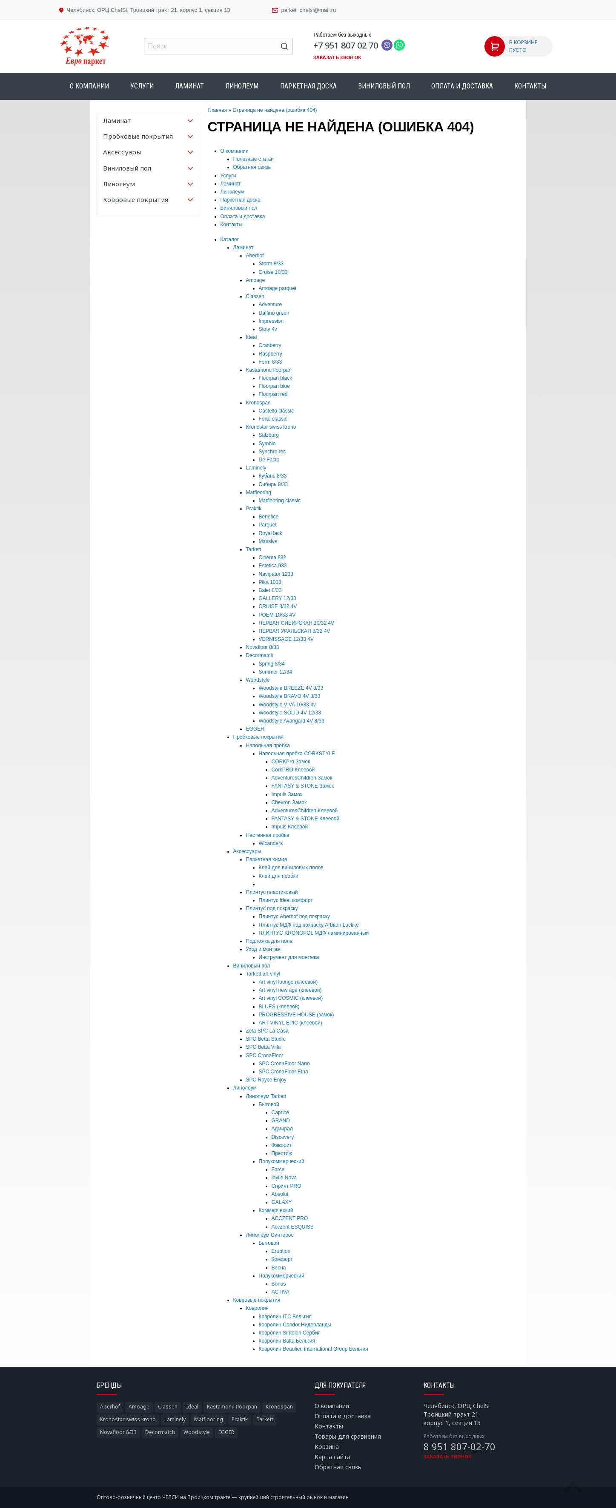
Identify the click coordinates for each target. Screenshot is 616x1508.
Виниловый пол (384, 86)
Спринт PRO (286, 1186)
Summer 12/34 (275, 672)
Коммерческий (276, 1210)
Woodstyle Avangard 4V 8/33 (291, 721)
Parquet (268, 525)
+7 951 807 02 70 (345, 45)
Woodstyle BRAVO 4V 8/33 (290, 696)
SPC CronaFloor (265, 1055)
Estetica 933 (273, 566)
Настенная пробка (267, 835)
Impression (271, 321)
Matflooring (258, 492)
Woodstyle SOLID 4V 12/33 (290, 713)
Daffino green (274, 313)
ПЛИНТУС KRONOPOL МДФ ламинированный (314, 933)
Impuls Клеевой (290, 827)
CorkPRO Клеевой (293, 770)
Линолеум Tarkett (266, 1096)
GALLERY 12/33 (277, 598)
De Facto (269, 460)
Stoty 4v (268, 329)
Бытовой (269, 1104)
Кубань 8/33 (273, 476)
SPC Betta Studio (266, 1039)
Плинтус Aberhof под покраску (294, 916)
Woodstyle (258, 680)
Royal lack (270, 533)
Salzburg (269, 435)
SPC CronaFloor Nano (284, 1064)
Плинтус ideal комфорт (286, 900)
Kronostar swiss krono (271, 427)
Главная (217, 110)
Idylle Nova (284, 1178)
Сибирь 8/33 (273, 484)
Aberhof (255, 256)
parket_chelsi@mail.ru (308, 10)
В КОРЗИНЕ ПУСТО (523, 46)
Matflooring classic (280, 501)
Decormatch (260, 655)
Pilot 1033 (270, 582)
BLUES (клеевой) (279, 1007)
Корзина (327, 1447)
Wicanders (271, 843)
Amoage (255, 280)
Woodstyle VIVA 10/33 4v (287, 705)
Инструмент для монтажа (289, 957)
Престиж (282, 1153)
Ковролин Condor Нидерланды (295, 1325)
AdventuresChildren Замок (302, 778)
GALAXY (282, 1202)
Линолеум (241, 86)
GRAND (281, 1121)
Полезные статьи (253, 159)
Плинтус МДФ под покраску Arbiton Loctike (309, 925)
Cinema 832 (273, 558)
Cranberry (270, 345)
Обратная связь (252, 167)
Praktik (254, 509)
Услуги (142, 86)
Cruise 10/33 (273, 272)
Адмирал (282, 1129)
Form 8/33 (270, 362)
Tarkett (253, 549)
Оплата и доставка (462, 86)
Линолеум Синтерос (270, 1235)
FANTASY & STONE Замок (303, 786)
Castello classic (276, 411)
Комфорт (282, 1259)
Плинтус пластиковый (272, 892)
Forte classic (273, 419)
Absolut (280, 1194)
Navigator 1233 (276, 574)
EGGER (255, 729)
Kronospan (258, 403)
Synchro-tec (272, 452)
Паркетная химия (266, 859)
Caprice (280, 1112)
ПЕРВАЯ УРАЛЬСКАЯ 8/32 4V (294, 631)
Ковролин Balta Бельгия (287, 1341)
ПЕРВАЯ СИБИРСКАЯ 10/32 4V (297, 623)
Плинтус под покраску (272, 908)
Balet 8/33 (270, 590)
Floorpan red (273, 394)
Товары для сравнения (348, 1436)
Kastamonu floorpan (269, 370)
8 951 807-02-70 (460, 1446)
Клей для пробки (278, 876)
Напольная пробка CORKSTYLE (297, 754)
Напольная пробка (268, 745)
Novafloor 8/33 (262, 647)
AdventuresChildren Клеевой (305, 811)
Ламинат (189, 86)
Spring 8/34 (272, 664)
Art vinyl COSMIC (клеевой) (291, 998)
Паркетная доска (308, 86)
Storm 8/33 (271, 264)
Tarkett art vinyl (263, 974)
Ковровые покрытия (257, 1300)
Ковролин (257, 1308)
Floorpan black (275, 378)
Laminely (256, 468)
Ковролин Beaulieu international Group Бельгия (313, 1349)
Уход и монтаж (263, 949)
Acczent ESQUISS (293, 1227)
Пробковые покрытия (258, 737)
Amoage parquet (278, 288)
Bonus (279, 1284)
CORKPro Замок (291, 762)
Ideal (251, 337)
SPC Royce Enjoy (266, 1080)
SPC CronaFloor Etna (283, 1072)
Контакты (530, 86)
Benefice (269, 517)
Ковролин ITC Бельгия (285, 1317)
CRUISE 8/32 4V (278, 606)
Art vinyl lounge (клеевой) (288, 982)
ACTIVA (280, 1292)
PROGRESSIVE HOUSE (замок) (296, 1015)
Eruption (281, 1251)
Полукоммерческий (281, 1161)
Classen (255, 296)
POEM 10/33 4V (277, 615)
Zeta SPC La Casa (267, 1031)
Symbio (267, 444)
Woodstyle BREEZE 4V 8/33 (291, 688)
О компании (89, 86)
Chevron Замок (289, 802)
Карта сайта (332, 1457)
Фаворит (282, 1145)
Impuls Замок (287, 794)
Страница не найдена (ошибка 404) (275, 110)
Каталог (230, 239)
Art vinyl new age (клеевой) (290, 990)
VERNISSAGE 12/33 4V (286, 639)
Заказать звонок (337, 57)
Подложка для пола (269, 941)
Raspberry (270, 354)
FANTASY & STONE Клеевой (306, 819)
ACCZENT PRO (290, 1218)
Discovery (283, 1137)
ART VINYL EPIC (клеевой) (290, 1023)
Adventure (270, 304)
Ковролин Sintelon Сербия (290, 1333)
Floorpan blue (274, 386)
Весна (279, 1268)
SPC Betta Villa (263, 1047)
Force (278, 1169)
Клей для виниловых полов (291, 868)
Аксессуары (247, 851)
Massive (268, 541)
